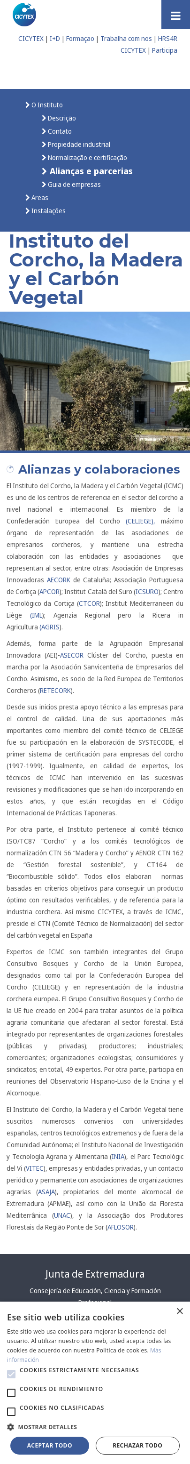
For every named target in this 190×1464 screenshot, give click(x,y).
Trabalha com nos (126, 38)
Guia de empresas (73, 184)
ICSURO (147, 591)
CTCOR (89, 603)
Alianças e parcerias (90, 171)
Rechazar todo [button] (137, 1445)
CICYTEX (31, 38)
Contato (59, 131)
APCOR (49, 591)
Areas (39, 197)
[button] (11, 1374)
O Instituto (46, 104)
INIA (118, 1156)
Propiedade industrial (78, 144)
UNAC (62, 1215)
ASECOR (72, 655)
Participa (164, 50)
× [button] (179, 1311)
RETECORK (55, 690)
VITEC (35, 1168)
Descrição (61, 117)
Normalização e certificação (86, 157)
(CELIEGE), (140, 520)
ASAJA (46, 1191)
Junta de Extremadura (95, 1273)
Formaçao (80, 38)
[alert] (95, 1383)
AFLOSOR (120, 1227)
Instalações (48, 210)
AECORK (58, 579)
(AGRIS (49, 626)
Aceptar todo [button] (49, 1445)
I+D (55, 38)
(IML (36, 615)
